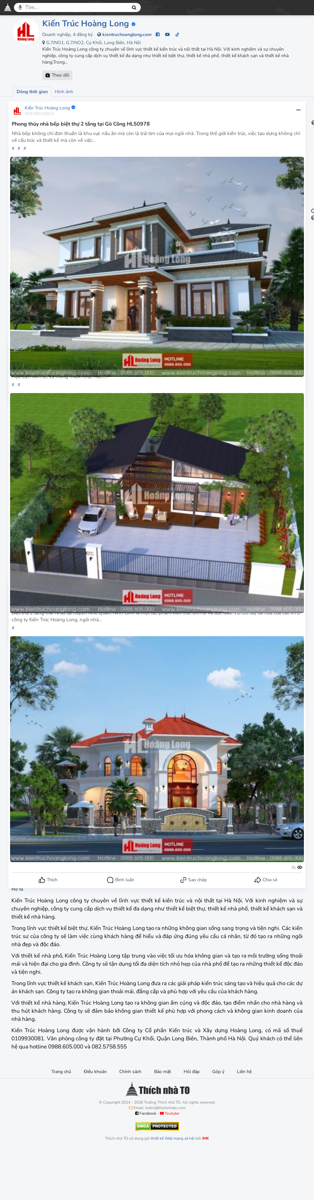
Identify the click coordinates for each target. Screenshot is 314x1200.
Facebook (145, 1162)
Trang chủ (61, 1120)
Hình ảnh (64, 92)
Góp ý (218, 1120)
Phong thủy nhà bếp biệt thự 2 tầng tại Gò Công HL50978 (82, 124)
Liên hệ (244, 1120)
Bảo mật (162, 1120)
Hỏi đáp (192, 1120)
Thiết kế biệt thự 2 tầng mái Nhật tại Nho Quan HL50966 (81, 603)
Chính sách (130, 1120)
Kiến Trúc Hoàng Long (85, 23)
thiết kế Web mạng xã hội (173, 1187)
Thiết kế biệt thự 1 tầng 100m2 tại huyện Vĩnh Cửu (73, 360)
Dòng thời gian (32, 92)
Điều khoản (95, 1120)
